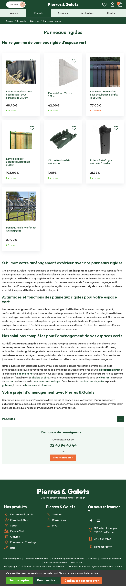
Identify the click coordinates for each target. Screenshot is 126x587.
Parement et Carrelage (20, 543)
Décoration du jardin (18, 515)
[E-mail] (98, 521)
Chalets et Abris (16, 521)
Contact (92, 559)
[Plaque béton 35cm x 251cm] (63, 71)
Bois (9, 549)
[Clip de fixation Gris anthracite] (63, 138)
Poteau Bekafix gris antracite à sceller (101, 162)
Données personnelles (36, 559)
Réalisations (56, 521)
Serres (11, 526)
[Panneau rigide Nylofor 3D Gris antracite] (21, 206)
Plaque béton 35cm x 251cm (60, 95)
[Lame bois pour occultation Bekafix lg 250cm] (21, 138)
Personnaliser (50, 581)
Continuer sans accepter (87, 581)
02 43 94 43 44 (63, 445)
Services (54, 515)
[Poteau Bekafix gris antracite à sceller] (105, 138)
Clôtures (12, 537)
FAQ (51, 526)
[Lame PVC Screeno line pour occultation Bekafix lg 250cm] (105, 71)
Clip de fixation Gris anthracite (59, 162)
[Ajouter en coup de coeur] (32, 61)
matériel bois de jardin (91, 381)
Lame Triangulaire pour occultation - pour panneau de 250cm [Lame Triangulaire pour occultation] (19, 94)
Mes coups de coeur (111, 559)
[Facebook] (91, 521)
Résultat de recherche (55, 563)
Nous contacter (63, 458)
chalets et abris (40, 377)
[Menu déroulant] (120, 419)
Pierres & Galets (63, 4)
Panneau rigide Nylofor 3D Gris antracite (21, 229)
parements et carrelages (47, 381)
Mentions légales (12, 559)
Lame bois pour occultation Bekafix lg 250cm (18, 161)
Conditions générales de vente (68, 559)
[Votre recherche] (19, 5)
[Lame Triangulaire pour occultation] (21, 71)
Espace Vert (14, 532)
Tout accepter (20, 581)
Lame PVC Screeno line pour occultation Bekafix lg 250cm (104, 94)
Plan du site (77, 563)
